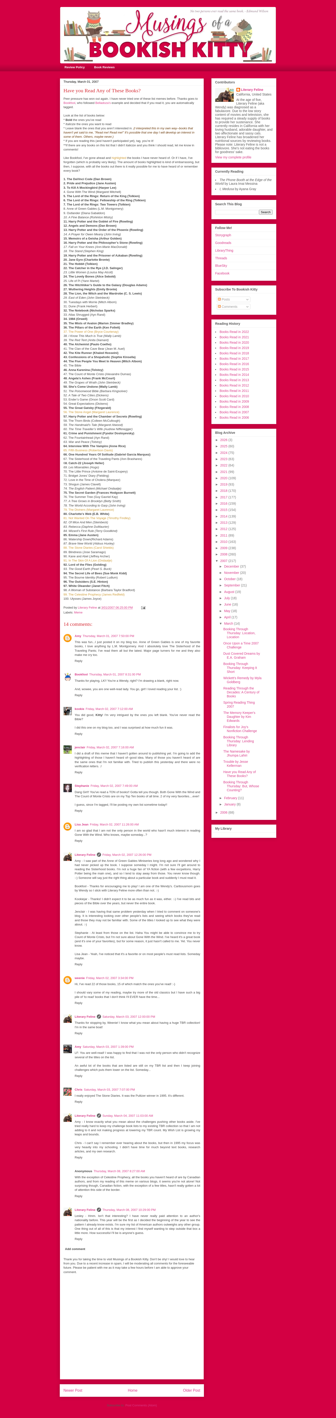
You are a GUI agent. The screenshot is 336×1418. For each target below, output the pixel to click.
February (231, 798)
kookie (79, 709)
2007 (224, 561)
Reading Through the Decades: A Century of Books (241, 692)
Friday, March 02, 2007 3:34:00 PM (109, 978)
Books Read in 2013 (234, 380)
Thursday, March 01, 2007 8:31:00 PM (115, 674)
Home (133, 1390)
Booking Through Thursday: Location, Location (239, 633)
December (232, 566)
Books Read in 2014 (234, 375)
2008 (224, 554)
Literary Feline (85, 854)
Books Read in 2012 (234, 385)
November (232, 573)
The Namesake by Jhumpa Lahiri (236, 753)
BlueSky (221, 265)
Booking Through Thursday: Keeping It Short (240, 668)
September (232, 585)
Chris (78, 1089)
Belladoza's (103, 103)
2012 (224, 529)
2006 (224, 812)
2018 (224, 491)
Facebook (222, 273)
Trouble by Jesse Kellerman (235, 763)
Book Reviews (104, 67)
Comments (228, 306)
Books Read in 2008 (234, 407)
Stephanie (82, 786)
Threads (221, 258)
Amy (78, 636)
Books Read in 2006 (234, 417)
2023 (224, 459)
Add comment (75, 1249)
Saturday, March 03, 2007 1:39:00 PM (108, 1046)
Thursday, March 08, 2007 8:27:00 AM (119, 1171)
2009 (224, 548)
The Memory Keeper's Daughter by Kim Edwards (239, 717)
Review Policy (75, 67)
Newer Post (72, 1390)
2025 (224, 446)
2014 (224, 516)
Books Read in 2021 (234, 337)
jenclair (80, 747)
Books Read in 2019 (234, 348)
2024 (224, 453)
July (227, 598)
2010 (224, 542)
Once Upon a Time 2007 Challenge (241, 645)
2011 (224, 535)
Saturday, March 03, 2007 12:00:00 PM (128, 1016)
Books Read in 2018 (234, 353)
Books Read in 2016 (234, 364)
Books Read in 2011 (234, 391)
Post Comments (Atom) (141, 1405)
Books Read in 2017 (234, 358)
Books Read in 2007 (234, 412)
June (228, 604)
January (230, 804)
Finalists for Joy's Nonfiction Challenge (240, 729)
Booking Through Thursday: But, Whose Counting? (241, 786)
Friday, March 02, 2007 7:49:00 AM (114, 786)
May (227, 611)
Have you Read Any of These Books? (239, 774)
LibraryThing (224, 250)
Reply (78, 661)
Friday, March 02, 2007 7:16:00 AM (110, 747)
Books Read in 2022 (234, 332)
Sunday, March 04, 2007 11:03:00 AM (127, 1115)
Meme (78, 612)
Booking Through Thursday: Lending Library (238, 741)
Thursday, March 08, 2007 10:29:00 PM (129, 1210)
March (229, 623)
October (230, 579)
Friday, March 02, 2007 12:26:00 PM (126, 854)
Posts (224, 299)
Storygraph (223, 235)
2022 (224, 465)
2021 (224, 472)
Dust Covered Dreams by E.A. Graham (241, 655)
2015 (224, 510)
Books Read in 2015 (234, 369)
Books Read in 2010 (234, 396)
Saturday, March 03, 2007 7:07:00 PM (109, 1089)
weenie (80, 978)
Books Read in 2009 (234, 401)
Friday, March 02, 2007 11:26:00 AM (114, 824)
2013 (224, 522)
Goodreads (223, 243)
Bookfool (69, 103)
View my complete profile (233, 157)
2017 (224, 497)
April (227, 617)
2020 (224, 478)
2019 (224, 484)
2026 (224, 440)
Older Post (191, 1390)
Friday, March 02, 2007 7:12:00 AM (109, 709)
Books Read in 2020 (234, 342)
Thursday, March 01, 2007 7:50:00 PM (108, 636)
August (229, 592)
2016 (224, 503)
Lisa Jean (81, 824)
